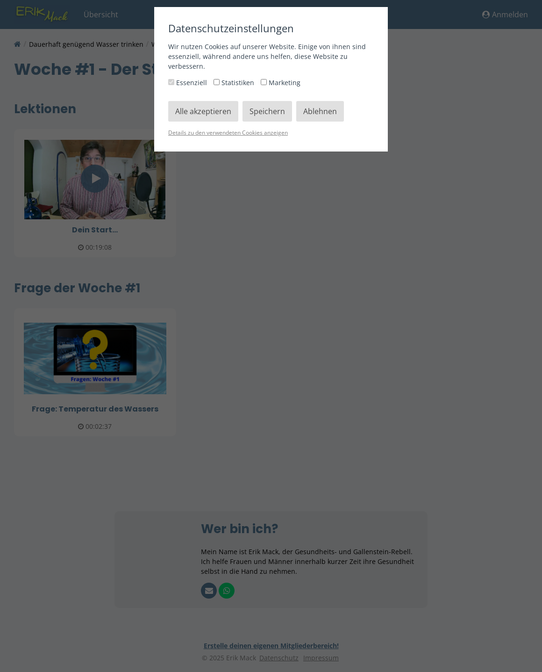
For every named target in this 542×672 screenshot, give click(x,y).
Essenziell (188, 82)
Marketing (280, 82)
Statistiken (235, 82)
